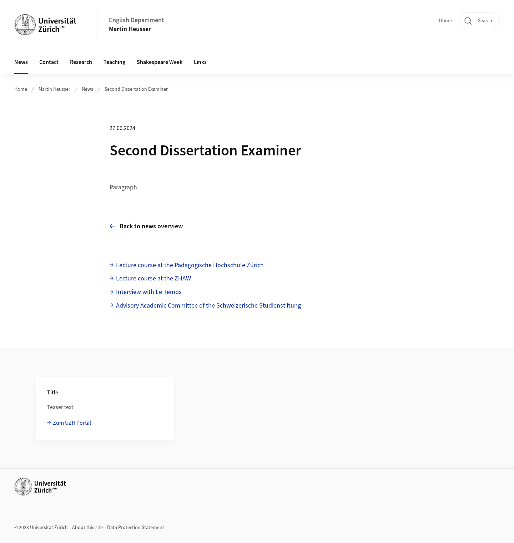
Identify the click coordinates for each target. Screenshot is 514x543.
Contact (49, 62)
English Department (136, 20)
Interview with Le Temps (149, 292)
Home (445, 20)
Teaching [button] (114, 62)
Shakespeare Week (159, 62)
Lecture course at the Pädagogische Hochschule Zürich (190, 265)
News (21, 62)
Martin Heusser (130, 29)
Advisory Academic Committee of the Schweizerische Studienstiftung (208, 305)
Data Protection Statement (135, 527)
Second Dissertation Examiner (136, 89)
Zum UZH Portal (72, 423)
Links (200, 62)
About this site (87, 527)
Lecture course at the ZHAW (153, 278)
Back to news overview (146, 226)
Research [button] (81, 62)
